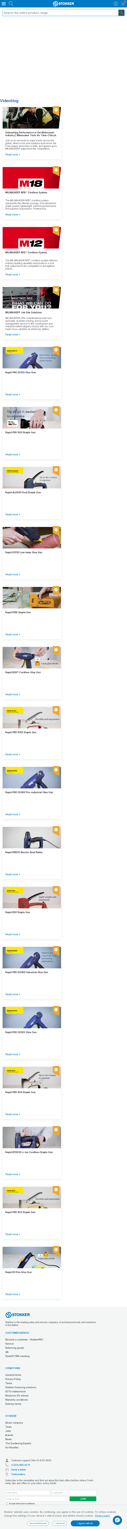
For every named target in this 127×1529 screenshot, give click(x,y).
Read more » (12, 154)
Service (9, 1343)
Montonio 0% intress (17, 1395)
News (8, 1439)
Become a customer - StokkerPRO (24, 1339)
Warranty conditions (16, 1399)
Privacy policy (102, 1515)
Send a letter (18, 1469)
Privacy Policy (13, 1379)
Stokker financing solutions (20, 1387)
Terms (8, 1383)
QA (6, 1352)
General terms (13, 1375)
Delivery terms (13, 1403)
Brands (9, 1435)
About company (14, 1422)
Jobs (8, 1431)
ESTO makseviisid (15, 1391)
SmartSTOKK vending (17, 1356)
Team (8, 1426)
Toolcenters (18, 1474)
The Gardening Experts (18, 1443)
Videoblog (9, 100)
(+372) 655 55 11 (20, 1465)
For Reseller (12, 1447)
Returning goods (14, 1347)
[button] (117, 1520)
